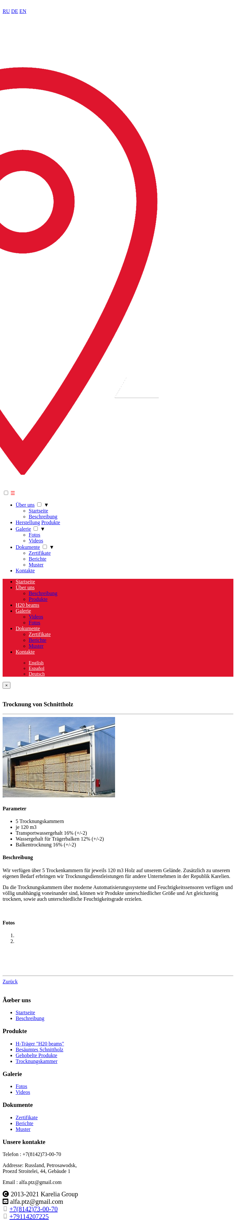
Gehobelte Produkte (36, 1055)
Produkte (50, 522)
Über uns (25, 505)
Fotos (34, 535)
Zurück (10, 981)
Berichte (37, 559)
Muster (36, 564)
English (36, 662)
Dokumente (28, 547)
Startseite (38, 510)
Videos (36, 540)
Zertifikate (40, 553)
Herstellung (28, 522)
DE (14, 11)
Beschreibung (43, 516)
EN (23, 11)
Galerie (23, 529)
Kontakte (25, 570)
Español (36, 668)
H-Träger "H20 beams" (40, 1043)
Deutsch (37, 673)
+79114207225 (29, 1216)
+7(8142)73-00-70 (33, 1209)
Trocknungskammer (36, 1061)
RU (6, 11)
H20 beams (27, 605)
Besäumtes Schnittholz (39, 1049)
